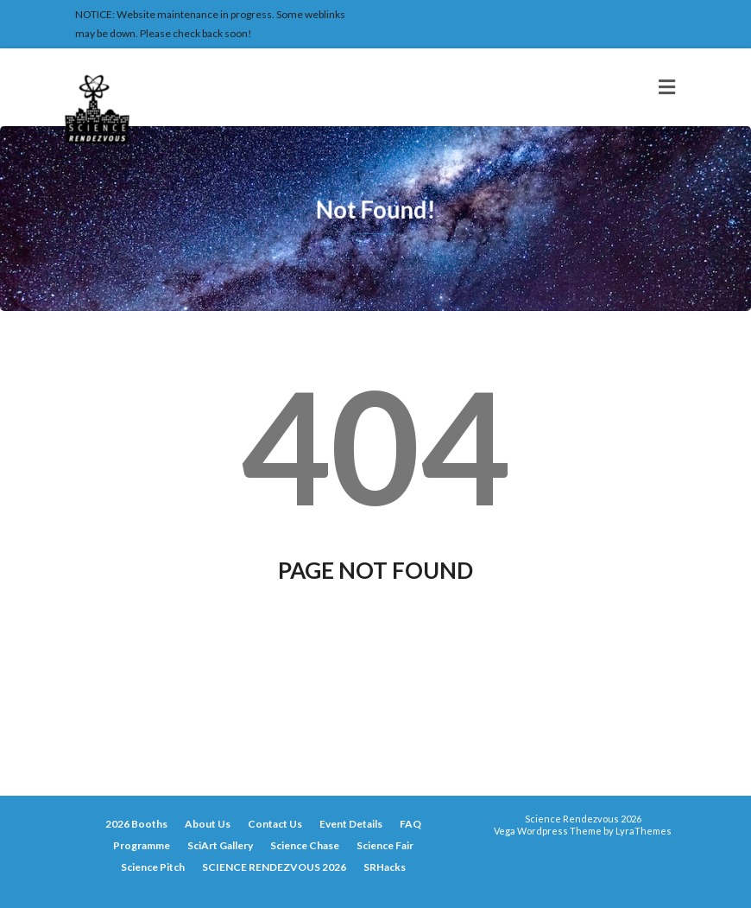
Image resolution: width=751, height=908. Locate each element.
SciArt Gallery (220, 845)
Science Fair (385, 845)
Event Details (350, 823)
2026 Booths (136, 823)
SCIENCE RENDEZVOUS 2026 (274, 866)
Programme (141, 845)
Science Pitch (153, 866)
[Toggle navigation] (666, 87)
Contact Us (275, 823)
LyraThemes (643, 830)
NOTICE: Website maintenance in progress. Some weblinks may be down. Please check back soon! (210, 24)
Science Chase (304, 845)
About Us (207, 823)
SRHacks (384, 866)
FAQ (410, 823)
